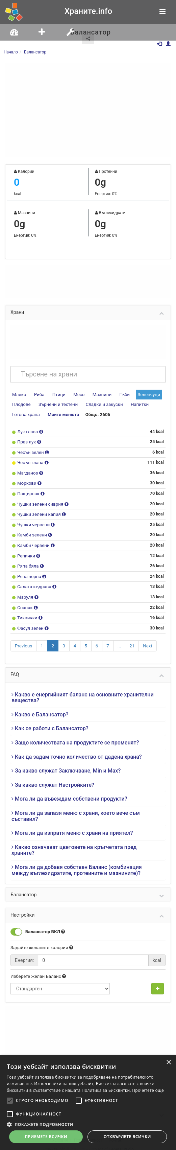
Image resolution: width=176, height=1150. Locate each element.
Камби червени (33, 540)
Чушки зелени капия (38, 510)
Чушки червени (33, 520)
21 (130, 638)
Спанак (25, 600)
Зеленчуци (144, 393)
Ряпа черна (29, 570)
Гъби (121, 393)
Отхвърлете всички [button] (127, 1137)
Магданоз (27, 470)
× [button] (168, 1062)
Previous (23, 638)
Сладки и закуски (100, 403)
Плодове (21, 403)
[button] (88, 1124)
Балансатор (35, 52)
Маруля (25, 590)
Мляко (18, 393)
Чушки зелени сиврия (39, 500)
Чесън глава (30, 460)
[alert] (88, 1102)
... (117, 638)
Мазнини (99, 393)
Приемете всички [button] (46, 1137)
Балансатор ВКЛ (36, 923)
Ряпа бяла (28, 560)
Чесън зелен (30, 450)
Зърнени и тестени (56, 403)
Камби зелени (32, 530)
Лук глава (27, 430)
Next (145, 638)
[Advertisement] (88, 110)
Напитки (134, 403)
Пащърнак (28, 490)
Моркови (26, 480)
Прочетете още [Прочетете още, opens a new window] (148, 1090)
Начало (11, 52)
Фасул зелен (30, 620)
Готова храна (25, 413)
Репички (26, 550)
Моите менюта (61, 413)
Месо (77, 393)
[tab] (88, 689)
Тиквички (27, 610)
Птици (57, 393)
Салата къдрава (34, 580)
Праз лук (26, 439)
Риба (38, 393)
